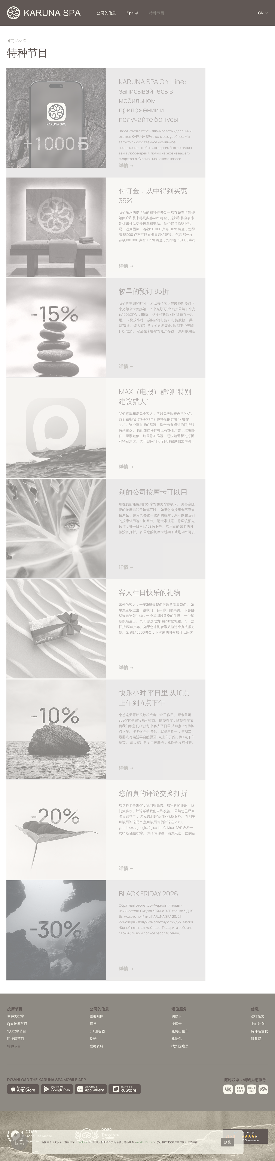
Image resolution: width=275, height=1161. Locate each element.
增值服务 (179, 1008)
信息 (255, 1008)
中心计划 (258, 1023)
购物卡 (176, 1016)
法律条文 (258, 1016)
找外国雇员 (180, 1046)
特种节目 (156, 12)
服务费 (256, 1038)
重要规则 (96, 1016)
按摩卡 (176, 1023)
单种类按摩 (15, 1016)
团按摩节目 (15, 1038)
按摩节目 (14, 1008)
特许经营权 (259, 1031)
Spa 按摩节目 (17, 1023)
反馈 (93, 1038)
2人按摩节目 (16, 1031)
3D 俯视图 (97, 1031)
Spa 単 (132, 12)
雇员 (93, 1023)
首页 (10, 40)
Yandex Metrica (145, 1142)
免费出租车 (180, 1031)
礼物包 (176, 1038)
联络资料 (96, 1046)
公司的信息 (106, 12)
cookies (82, 1142)
